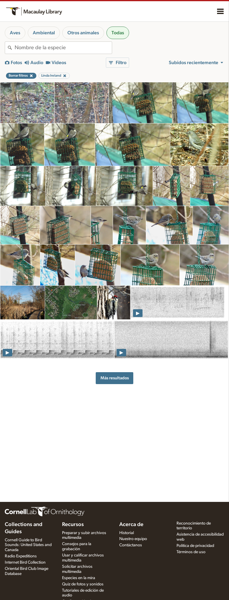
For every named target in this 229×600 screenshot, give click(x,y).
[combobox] (63, 48)
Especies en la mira (78, 578)
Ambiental (44, 32)
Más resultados (114, 378)
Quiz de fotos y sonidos (82, 584)
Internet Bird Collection (25, 562)
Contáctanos (130, 545)
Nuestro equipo (133, 539)
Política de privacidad (195, 546)
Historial (126, 533)
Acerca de (131, 524)
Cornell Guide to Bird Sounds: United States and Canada (28, 545)
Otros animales (83, 32)
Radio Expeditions (21, 556)
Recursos (73, 524)
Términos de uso (191, 552)
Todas (118, 32)
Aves (15, 32)
